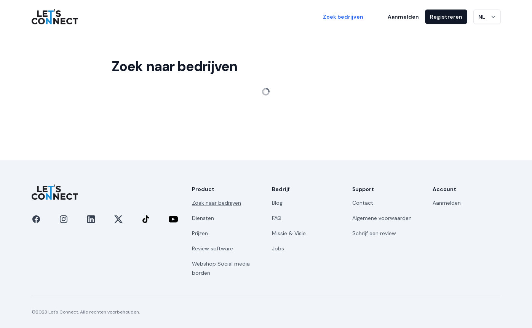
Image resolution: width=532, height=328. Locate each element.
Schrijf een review (374, 233)
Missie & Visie (289, 233)
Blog (277, 202)
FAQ (276, 218)
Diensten (203, 218)
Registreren (446, 16)
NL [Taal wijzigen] (481, 16)
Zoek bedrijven (343, 16)
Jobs (278, 248)
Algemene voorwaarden (382, 218)
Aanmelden (403, 16)
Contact (362, 202)
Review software (212, 248)
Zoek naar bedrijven (216, 202)
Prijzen (200, 233)
